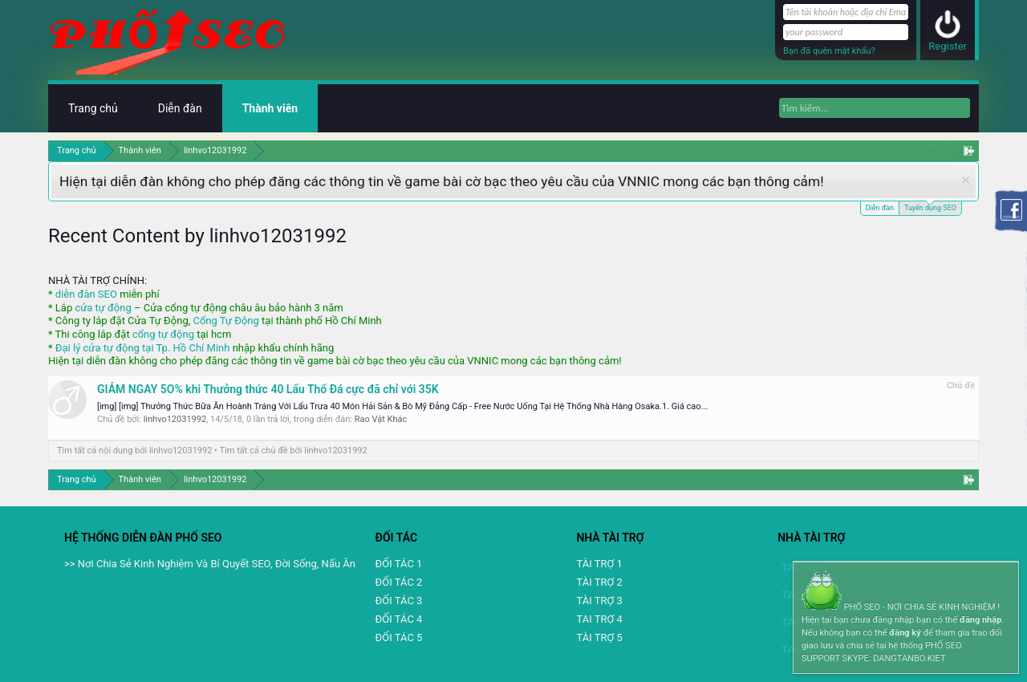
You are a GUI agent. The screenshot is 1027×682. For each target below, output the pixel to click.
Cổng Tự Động (225, 321)
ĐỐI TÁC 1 (399, 564)
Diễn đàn (880, 208)
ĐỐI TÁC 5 (399, 637)
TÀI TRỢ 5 (599, 637)
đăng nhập (980, 620)
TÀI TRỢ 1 (599, 564)
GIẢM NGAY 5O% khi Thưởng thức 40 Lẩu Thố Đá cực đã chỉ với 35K (268, 389)
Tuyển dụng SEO (930, 206)
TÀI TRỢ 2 (599, 582)
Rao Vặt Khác (381, 419)
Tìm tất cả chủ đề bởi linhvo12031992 (293, 450)
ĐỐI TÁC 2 (399, 582)
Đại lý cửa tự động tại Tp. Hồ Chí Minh (142, 348)
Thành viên (270, 108)
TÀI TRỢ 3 (599, 601)
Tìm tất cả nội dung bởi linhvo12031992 (134, 450)
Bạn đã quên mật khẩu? (829, 51)
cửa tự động (103, 308)
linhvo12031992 (175, 419)
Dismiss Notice (966, 180)
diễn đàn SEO (86, 294)
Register (947, 46)
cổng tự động (163, 334)
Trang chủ (93, 108)
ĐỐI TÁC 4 (399, 619)
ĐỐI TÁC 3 (399, 601)
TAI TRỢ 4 (599, 619)
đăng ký (904, 632)
